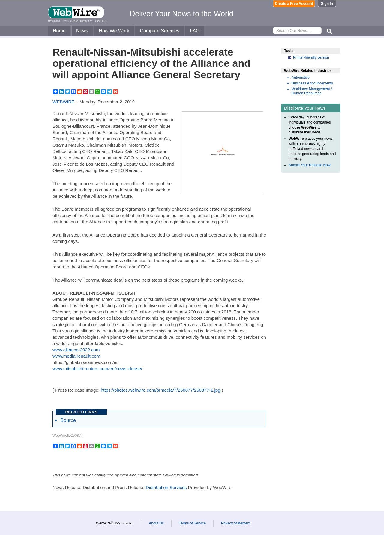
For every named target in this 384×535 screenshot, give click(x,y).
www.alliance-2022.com (76, 349)
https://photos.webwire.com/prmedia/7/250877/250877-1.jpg (160, 390)
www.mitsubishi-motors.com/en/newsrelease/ (97, 368)
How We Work (114, 30)
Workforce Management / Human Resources (312, 91)
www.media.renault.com (76, 356)
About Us (156, 523)
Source (68, 420)
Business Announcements (312, 83)
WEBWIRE (63, 101)
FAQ (195, 30)
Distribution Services (166, 487)
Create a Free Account (294, 4)
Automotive (301, 77)
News (82, 30)
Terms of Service (192, 523)
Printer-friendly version (311, 57)
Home (59, 30)
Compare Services (159, 30)
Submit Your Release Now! (310, 165)
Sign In (327, 4)
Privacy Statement (235, 523)
